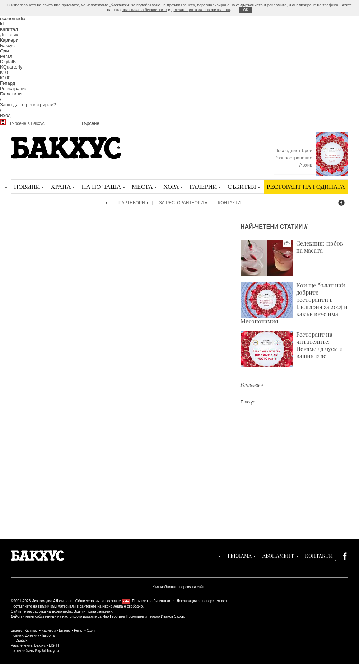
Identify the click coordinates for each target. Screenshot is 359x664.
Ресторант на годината (306, 186)
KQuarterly (11, 67)
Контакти (229, 202)
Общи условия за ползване (98, 601)
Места (142, 186)
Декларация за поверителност (202, 601)
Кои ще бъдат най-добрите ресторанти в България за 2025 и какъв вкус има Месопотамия (294, 303)
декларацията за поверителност (200, 10)
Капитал (9, 29)
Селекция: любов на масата (292, 258)
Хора (171, 186)
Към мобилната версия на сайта (179, 587)
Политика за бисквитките (153, 601)
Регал (6, 56)
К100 (5, 77)
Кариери (9, 40)
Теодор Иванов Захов (166, 616)
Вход (5, 115)
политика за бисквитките (144, 10)
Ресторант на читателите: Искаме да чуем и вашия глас (292, 349)
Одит (5, 50)
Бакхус (7, 45)
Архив (305, 165)
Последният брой (293, 150)
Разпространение (293, 157)
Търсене (90, 123)
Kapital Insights (47, 651)
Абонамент (278, 555)
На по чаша (101, 186)
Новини (27, 186)
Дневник (9, 34)
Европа (48, 635)
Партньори (131, 202)
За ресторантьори (181, 202)
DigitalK (8, 61)
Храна (61, 186)
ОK (245, 10)
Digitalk (21, 640)
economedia (12, 18)
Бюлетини (11, 94)
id (2, 24)
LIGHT (54, 645)
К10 (4, 72)
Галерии (203, 186)
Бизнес (65, 630)
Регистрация (13, 88)
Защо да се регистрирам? (28, 104)
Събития (242, 186)
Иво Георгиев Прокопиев (123, 616)
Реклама (240, 555)
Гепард (7, 83)
